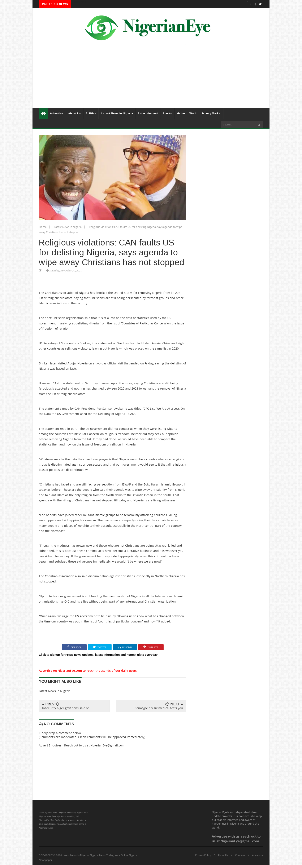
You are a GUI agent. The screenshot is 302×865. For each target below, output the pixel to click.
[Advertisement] (151, 78)
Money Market (211, 113)
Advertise (57, 113)
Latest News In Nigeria (117, 113)
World (193, 113)
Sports (167, 113)
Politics (91, 113)
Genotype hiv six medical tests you (158, 708)
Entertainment (148, 113)
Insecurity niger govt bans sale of (65, 708)
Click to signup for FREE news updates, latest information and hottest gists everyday (98, 654)
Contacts (240, 855)
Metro (181, 113)
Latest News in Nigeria (68, 227)
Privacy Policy (203, 855)
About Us (74, 113)
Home (43, 227)
